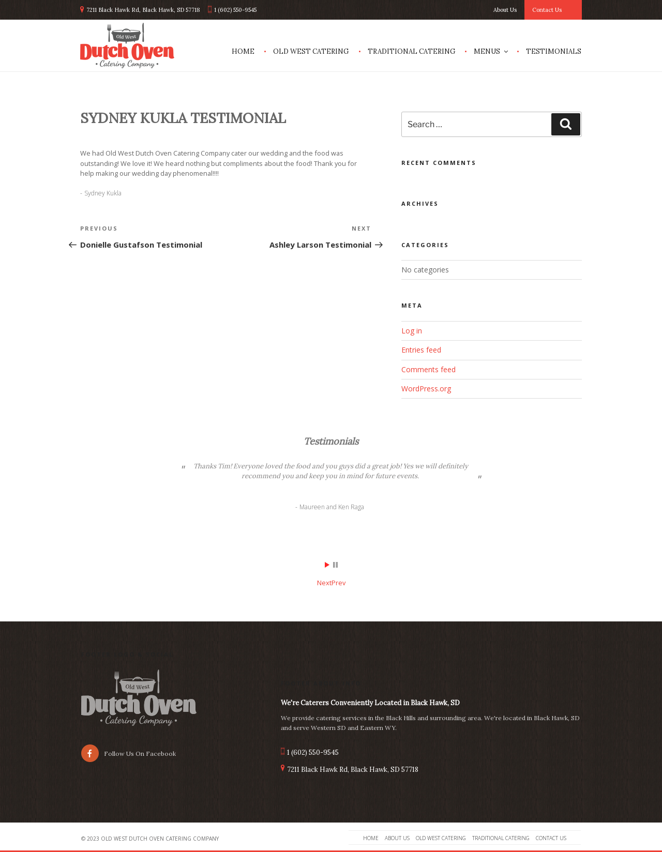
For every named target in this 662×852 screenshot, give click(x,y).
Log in (411, 331)
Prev (338, 582)
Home (243, 51)
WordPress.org (426, 388)
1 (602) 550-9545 (235, 9)
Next (324, 582)
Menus (491, 51)
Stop (335, 565)
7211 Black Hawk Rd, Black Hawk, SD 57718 (143, 9)
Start (327, 565)
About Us (505, 9)
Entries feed (421, 350)
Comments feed (428, 369)
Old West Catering (311, 51)
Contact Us (547, 9)
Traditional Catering (411, 51)
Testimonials (553, 51)
